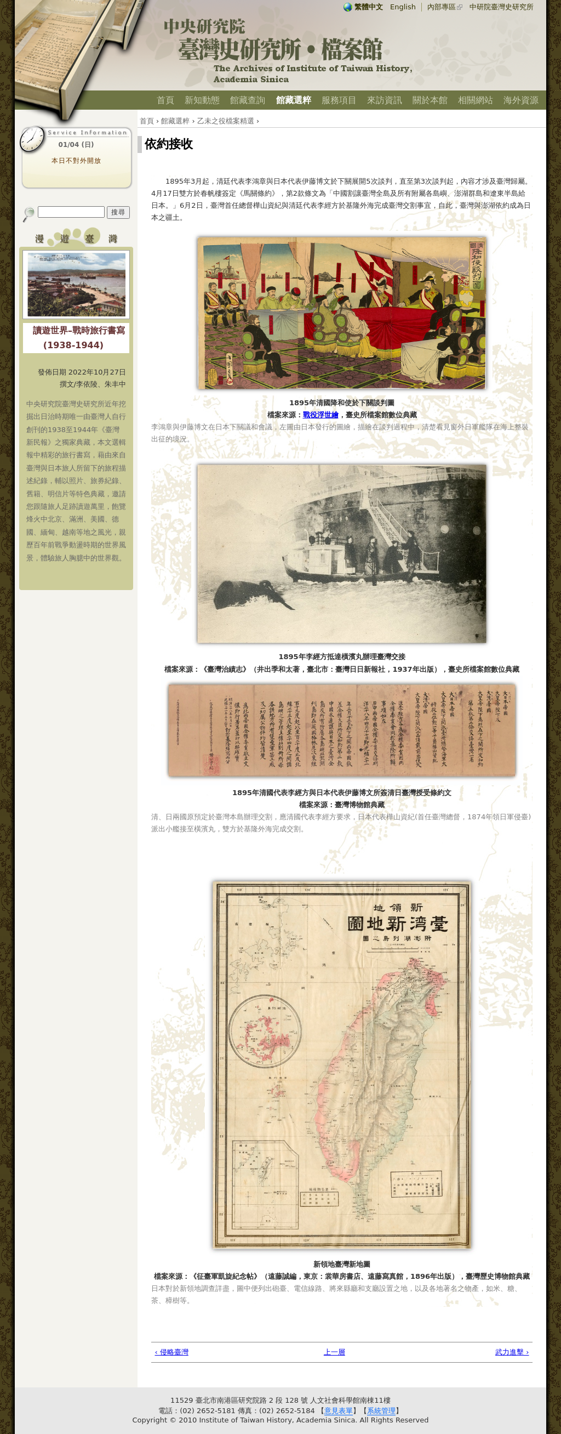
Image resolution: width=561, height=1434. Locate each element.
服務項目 (339, 100)
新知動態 (202, 100)
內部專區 (441, 7)
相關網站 (475, 100)
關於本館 (430, 100)
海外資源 (521, 100)
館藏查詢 (247, 100)
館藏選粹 (293, 100)
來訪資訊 (384, 100)
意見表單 (338, 1411)
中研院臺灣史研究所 (502, 7)
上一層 (334, 1352)
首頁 (165, 100)
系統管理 (381, 1411)
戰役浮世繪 (321, 415)
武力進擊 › (512, 1352)
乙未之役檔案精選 (225, 121)
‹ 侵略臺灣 (171, 1352)
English (403, 7)
